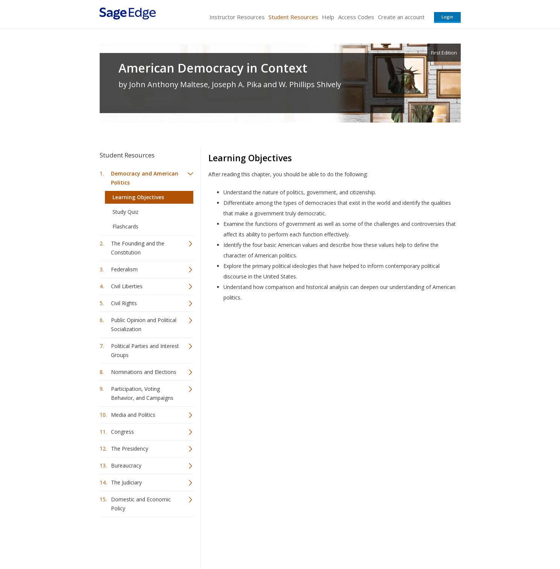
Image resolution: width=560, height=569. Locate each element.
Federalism (124, 269)
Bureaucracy (126, 465)
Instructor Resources (237, 17)
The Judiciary (126, 482)
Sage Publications (142, 541)
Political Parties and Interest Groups (145, 350)
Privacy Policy (411, 541)
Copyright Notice (369, 541)
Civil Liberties (127, 286)
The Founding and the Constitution (137, 248)
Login (447, 17)
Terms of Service (323, 541)
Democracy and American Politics (144, 178)
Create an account (401, 17)
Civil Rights (124, 303)
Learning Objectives (138, 197)
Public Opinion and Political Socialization (143, 324)
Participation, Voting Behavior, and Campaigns (142, 393)
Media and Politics (133, 414)
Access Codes (356, 17)
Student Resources (293, 17)
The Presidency (129, 448)
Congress (122, 431)
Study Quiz (125, 211)
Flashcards (125, 226)
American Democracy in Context (212, 68)
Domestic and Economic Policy (141, 504)
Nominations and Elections (143, 371)
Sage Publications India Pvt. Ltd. (209, 541)
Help (328, 17)
